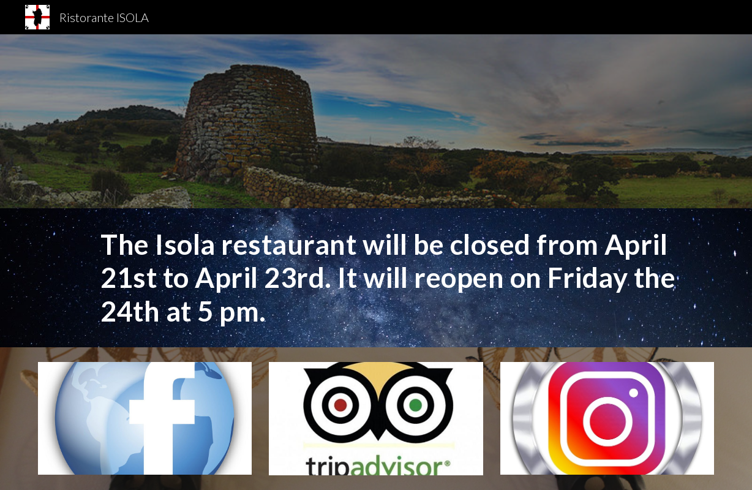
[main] (404, 278)
